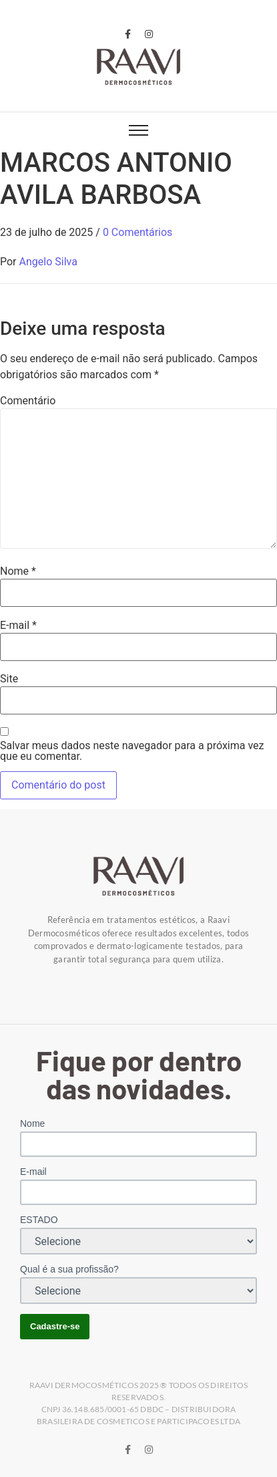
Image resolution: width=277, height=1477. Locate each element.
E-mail (18, 625)
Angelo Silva (48, 261)
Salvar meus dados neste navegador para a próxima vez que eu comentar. (132, 751)
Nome (18, 571)
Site (9, 679)
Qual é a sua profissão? (69, 1269)
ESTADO (39, 1219)
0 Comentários (137, 232)
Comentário (27, 401)
